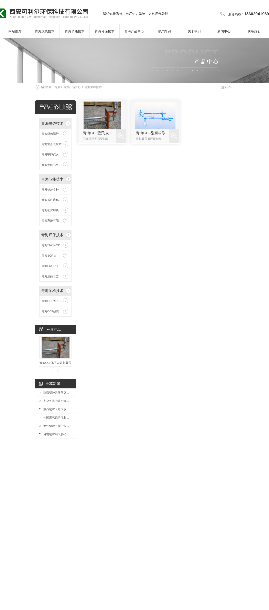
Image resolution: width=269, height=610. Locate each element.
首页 (57, 87)
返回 (226, 87)
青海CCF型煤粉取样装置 (55, 311)
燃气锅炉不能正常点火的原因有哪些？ (57, 425)
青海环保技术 (104, 31)
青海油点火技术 (52, 144)
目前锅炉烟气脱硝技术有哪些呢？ (57, 434)
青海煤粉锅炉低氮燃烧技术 (55, 133)
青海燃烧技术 (44, 31)
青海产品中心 (134, 31)
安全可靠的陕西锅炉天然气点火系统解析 (57, 400)
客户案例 (164, 31)
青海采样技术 (93, 87)
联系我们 (253, 31)
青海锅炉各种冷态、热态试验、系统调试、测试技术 (55, 189)
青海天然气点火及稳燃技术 (55, 164)
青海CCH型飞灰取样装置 (55, 301)
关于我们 (194, 31)
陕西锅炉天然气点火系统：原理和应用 (57, 409)
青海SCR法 (49, 255)
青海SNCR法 (50, 266)
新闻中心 (223, 31)
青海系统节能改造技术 (55, 220)
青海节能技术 (74, 31)
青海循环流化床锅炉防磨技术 (55, 199)
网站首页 (14, 31)
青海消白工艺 (50, 276)
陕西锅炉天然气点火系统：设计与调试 (57, 392)
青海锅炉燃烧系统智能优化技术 (55, 210)
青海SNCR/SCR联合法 (55, 245)
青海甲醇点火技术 (53, 154)
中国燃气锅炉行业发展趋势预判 (57, 417)
